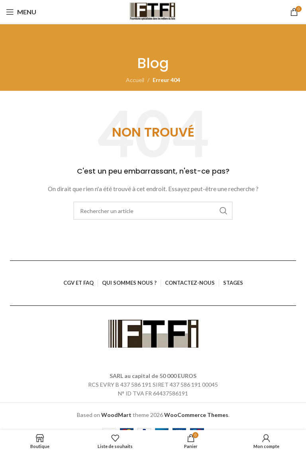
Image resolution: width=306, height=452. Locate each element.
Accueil (135, 79)
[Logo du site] (153, 12)
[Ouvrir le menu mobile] (21, 12)
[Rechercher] (153, 211)
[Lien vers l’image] (153, 332)
